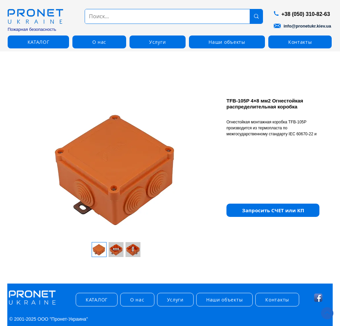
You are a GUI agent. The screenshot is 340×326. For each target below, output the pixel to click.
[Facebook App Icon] (318, 297)
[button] (38, 42)
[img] (32, 305)
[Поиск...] (162, 16)
